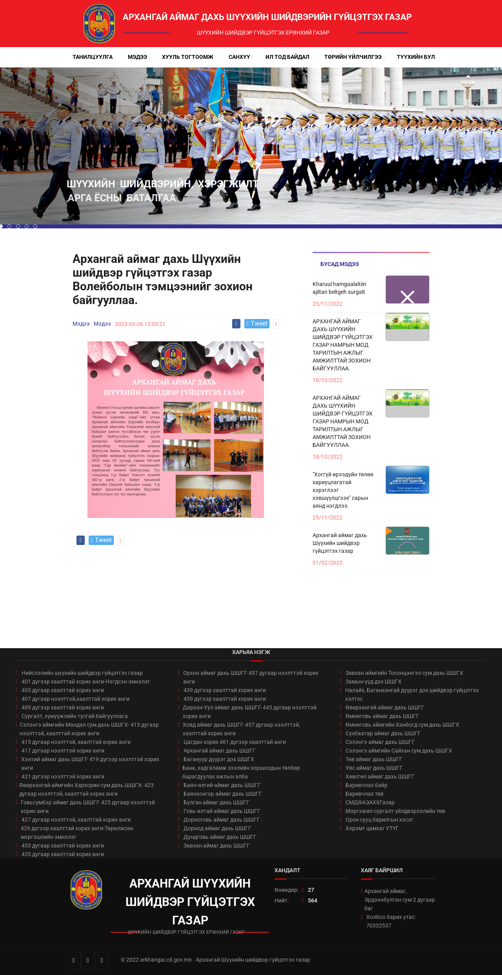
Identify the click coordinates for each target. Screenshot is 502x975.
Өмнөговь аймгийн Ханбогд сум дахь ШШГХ (402, 725)
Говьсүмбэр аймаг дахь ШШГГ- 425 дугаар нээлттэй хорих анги (88, 806)
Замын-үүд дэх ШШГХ (374, 681)
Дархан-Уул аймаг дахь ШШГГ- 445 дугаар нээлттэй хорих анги (249, 711)
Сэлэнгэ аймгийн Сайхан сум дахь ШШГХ (399, 750)
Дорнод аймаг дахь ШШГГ (217, 828)
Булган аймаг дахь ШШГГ (216, 802)
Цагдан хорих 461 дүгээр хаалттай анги (235, 742)
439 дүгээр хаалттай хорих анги (225, 690)
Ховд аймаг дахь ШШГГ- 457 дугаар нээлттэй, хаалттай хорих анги (241, 729)
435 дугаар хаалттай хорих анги (63, 854)
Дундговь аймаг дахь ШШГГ (220, 837)
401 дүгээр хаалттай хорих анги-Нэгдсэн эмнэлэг (86, 681)
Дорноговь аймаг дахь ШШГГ (222, 819)
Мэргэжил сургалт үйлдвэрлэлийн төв (395, 811)
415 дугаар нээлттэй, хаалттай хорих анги (76, 742)
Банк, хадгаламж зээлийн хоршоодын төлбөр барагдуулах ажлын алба (241, 772)
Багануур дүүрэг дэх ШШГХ (219, 759)
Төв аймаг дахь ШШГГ (374, 759)
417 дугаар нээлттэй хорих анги (63, 750)
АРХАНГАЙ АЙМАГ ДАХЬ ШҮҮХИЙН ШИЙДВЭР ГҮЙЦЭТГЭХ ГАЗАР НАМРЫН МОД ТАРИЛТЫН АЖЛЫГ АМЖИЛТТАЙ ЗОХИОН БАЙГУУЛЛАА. (343, 345)
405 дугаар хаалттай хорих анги (63, 690)
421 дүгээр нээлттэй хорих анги (63, 776)
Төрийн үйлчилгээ (353, 57)
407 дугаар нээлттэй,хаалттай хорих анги (75, 699)
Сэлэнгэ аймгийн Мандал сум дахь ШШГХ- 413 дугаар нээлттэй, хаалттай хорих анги (89, 729)
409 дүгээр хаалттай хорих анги (63, 707)
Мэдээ (137, 57)
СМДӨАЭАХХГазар (370, 802)
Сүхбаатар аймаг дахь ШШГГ (383, 733)
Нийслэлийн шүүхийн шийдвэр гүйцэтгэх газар (82, 673)
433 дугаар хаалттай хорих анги (63, 845)
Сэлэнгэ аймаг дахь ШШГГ (380, 742)
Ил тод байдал (287, 57)
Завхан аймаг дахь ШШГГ (217, 845)
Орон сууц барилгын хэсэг (379, 819)
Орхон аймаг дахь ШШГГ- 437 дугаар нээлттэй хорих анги (250, 677)
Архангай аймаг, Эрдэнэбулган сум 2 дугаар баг (399, 899)
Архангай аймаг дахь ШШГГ (220, 750)
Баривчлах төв (365, 794)
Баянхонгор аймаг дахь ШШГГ (223, 794)
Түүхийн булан (419, 57)
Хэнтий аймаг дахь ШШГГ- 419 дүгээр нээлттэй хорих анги (90, 763)
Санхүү (239, 57)
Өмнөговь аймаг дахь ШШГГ (382, 716)
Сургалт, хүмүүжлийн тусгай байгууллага (75, 716)
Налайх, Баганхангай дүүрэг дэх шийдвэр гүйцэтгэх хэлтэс (412, 694)
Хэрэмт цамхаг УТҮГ (372, 828)
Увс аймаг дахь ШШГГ (374, 768)
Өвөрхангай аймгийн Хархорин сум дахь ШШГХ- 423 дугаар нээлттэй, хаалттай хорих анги (86, 789)
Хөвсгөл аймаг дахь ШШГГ (380, 776)
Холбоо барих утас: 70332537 (391, 921)
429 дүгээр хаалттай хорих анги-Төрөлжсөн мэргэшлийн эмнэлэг (77, 832)
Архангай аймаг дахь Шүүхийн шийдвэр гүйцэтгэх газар (340, 543)
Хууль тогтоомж (187, 57)
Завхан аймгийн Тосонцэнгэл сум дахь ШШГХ (404, 673)
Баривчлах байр (366, 785)
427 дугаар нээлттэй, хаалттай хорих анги (76, 819)
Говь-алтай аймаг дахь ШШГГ (222, 811)
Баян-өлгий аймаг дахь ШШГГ (222, 785)
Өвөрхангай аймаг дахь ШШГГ (385, 707)
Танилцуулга (93, 57)
